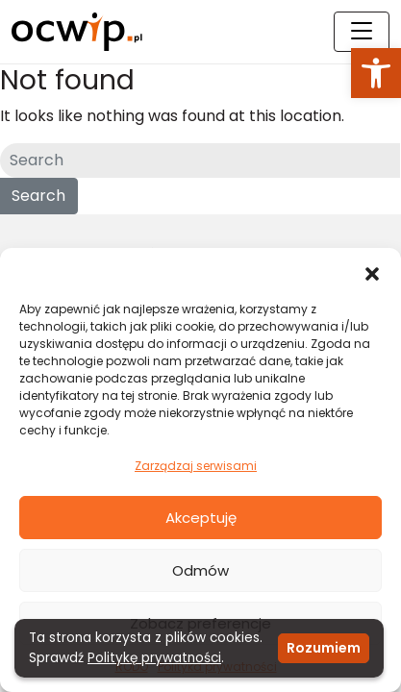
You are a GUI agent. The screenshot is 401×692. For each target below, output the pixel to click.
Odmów (200, 570)
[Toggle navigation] (361, 32)
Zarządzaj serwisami (196, 465)
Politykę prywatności (154, 658)
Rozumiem (324, 647)
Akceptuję (201, 517)
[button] (376, 73)
